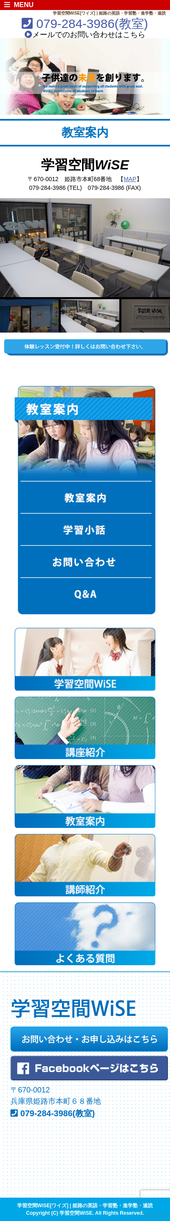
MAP (130, 179)
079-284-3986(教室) (85, 23)
